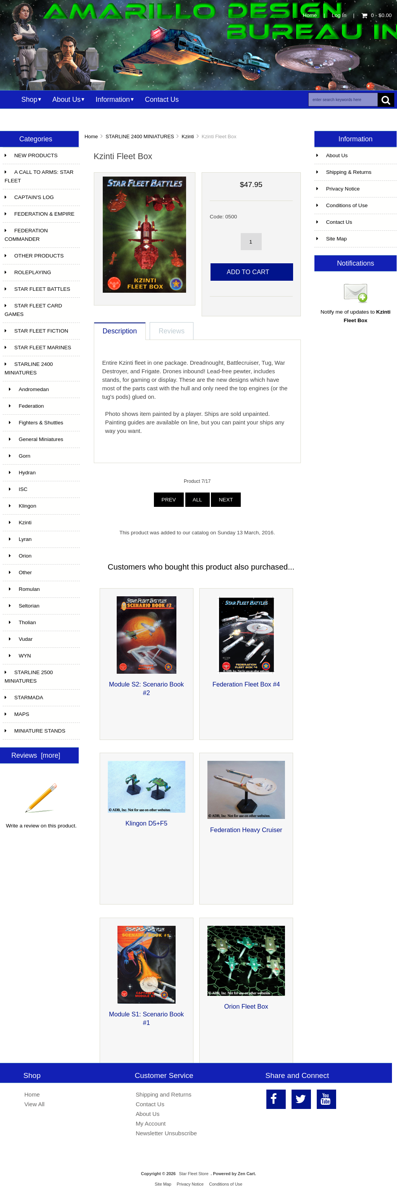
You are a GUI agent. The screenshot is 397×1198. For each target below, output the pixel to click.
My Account (151, 1123)
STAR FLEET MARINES (38, 347)
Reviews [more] (35, 755)
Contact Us (162, 99)
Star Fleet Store (194, 1173)
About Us (66, 99)
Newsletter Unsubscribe (166, 1133)
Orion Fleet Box (246, 1006)
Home (310, 15)
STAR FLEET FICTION (36, 331)
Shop (29, 99)
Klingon (20, 506)
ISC (16, 489)
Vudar (19, 639)
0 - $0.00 (376, 15)
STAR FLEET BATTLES (37, 289)
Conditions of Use (342, 205)
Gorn (18, 456)
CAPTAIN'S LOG (29, 197)
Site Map (331, 239)
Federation (24, 406)
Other (18, 572)
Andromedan (27, 389)
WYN (18, 656)
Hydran (20, 472)
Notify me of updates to (356, 313)
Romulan (22, 589)
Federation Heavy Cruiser (246, 829)
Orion (18, 556)
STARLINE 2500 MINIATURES (29, 676)
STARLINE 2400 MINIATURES (139, 136)
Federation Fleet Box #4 (246, 684)
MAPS (17, 714)
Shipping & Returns (343, 172)
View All (34, 1104)
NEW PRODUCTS (31, 155)
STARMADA (24, 697)
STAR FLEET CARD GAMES (33, 310)
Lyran (18, 539)
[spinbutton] (251, 241)
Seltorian (22, 606)
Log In (339, 15)
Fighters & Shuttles (34, 423)
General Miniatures (34, 439)
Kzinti (188, 136)
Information (113, 99)
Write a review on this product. (41, 823)
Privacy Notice (338, 189)
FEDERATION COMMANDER (26, 235)
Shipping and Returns (164, 1094)
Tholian (20, 622)
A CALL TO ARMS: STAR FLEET (39, 176)
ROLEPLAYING (28, 272)
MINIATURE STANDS (35, 731)
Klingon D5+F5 (146, 823)
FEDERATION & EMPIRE (39, 214)
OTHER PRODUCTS (34, 256)
